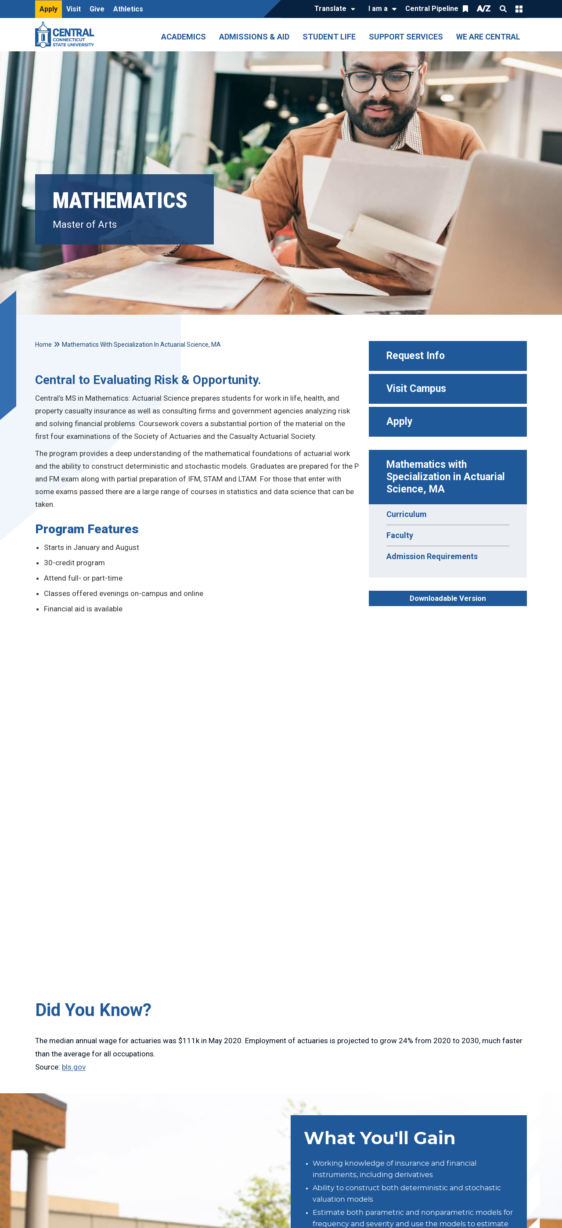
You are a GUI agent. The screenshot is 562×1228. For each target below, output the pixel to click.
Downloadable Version (448, 598)
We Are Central (488, 36)
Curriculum (406, 514)
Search (503, 9)
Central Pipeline (431, 8)
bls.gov (74, 1067)
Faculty (399, 535)
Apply (49, 9)
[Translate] (332, 9)
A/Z (484, 9)
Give (97, 9)
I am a (378, 8)
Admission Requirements (432, 556)
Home (43, 344)
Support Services (406, 36)
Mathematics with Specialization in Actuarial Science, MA (447, 477)
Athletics (128, 9)
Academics (183, 36)
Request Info (415, 356)
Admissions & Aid (254, 36)
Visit (73, 9)
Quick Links (519, 9)
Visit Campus (416, 389)
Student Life (329, 36)
